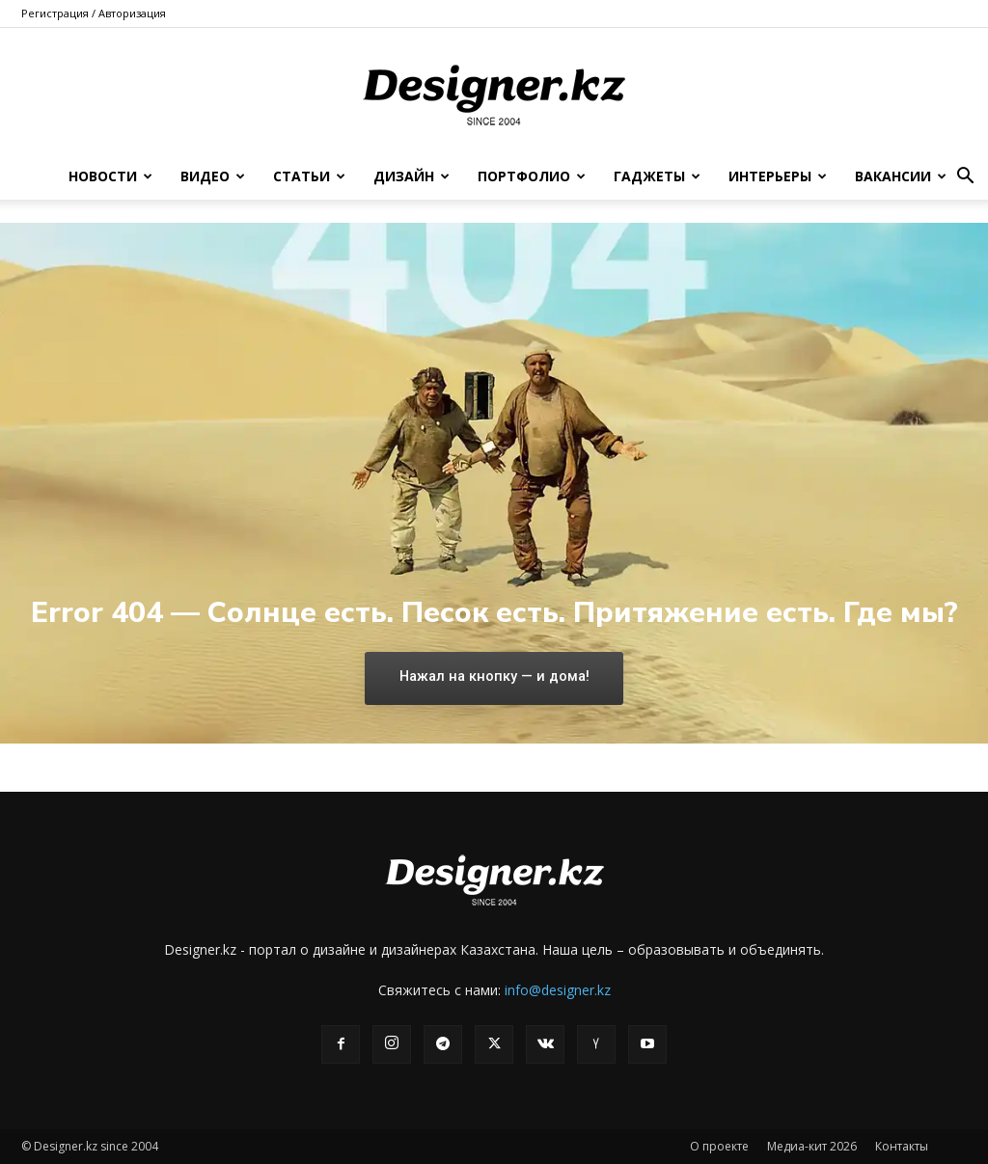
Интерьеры (777, 176)
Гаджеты (657, 176)
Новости (110, 176)
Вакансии (901, 176)
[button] (965, 178)
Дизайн (411, 176)
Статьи (309, 176)
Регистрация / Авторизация (93, 13)
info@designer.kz (558, 990)
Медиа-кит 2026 (812, 1146)
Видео (212, 176)
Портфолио (532, 176)
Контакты (901, 1146)
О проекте (719, 1146)
